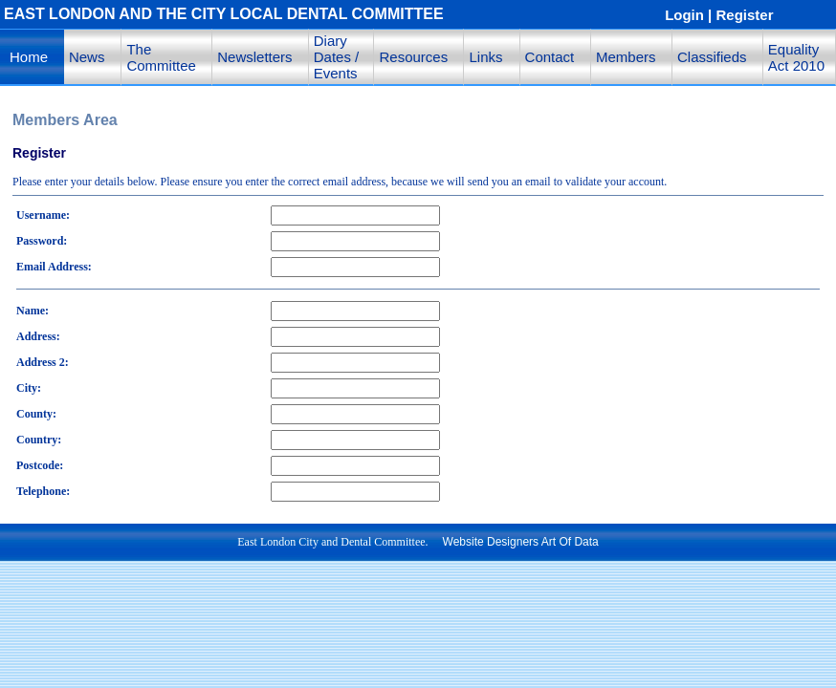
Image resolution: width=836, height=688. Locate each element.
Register (745, 15)
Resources (413, 57)
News (87, 57)
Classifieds (712, 57)
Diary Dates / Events (337, 56)
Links (485, 57)
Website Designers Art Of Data (521, 541)
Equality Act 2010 (796, 57)
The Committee (161, 57)
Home (29, 57)
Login (684, 15)
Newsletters (254, 57)
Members (626, 57)
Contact (550, 57)
